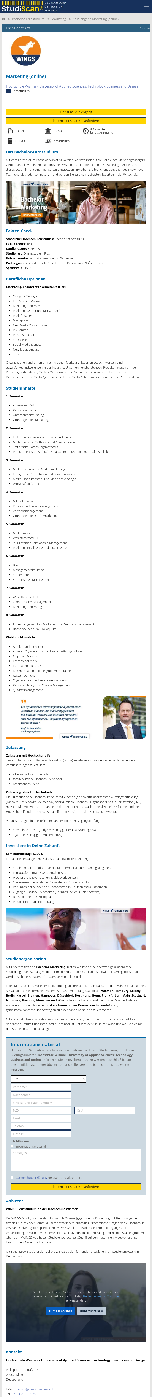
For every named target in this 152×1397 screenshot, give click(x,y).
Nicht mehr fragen (92, 1311)
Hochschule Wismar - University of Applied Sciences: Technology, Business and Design (72, 86)
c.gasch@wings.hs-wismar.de (35, 1389)
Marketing (58, 19)
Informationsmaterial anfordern (76, 120)
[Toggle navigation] (146, 6)
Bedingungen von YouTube (101, 1296)
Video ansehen (62, 1311)
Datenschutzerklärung (31, 1178)
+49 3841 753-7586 (25, 1394)
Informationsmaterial (30, 1146)
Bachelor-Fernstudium (28, 19)
